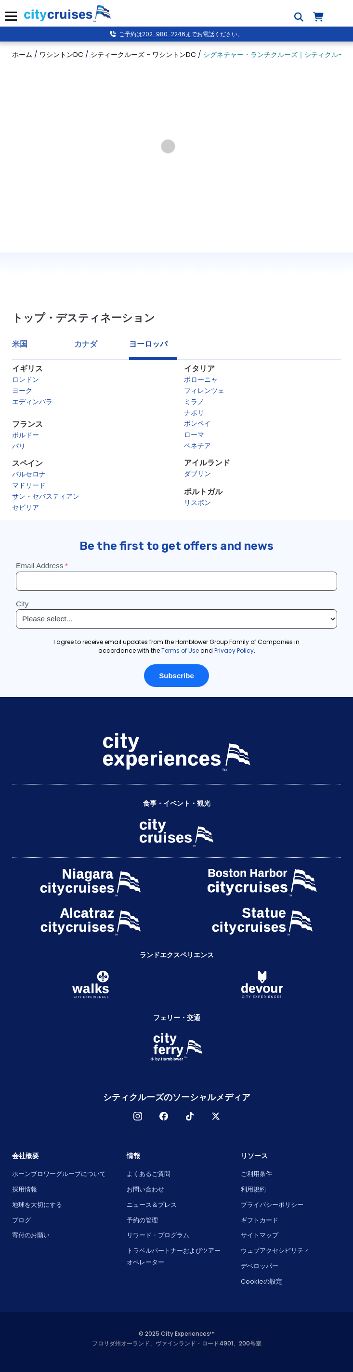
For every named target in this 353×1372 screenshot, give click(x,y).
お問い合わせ (145, 1189)
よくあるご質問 (148, 1173)
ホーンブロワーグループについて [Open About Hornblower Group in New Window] (59, 1173)
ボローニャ (201, 379)
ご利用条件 (256, 1173)
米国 (19, 344)
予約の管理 (142, 1220)
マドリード (29, 485)
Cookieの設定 (261, 1281)
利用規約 (253, 1189)
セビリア (25, 507)
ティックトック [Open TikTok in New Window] (189, 1116)
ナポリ (194, 413)
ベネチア (197, 445)
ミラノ (194, 401)
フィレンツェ (204, 390)
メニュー (10, 16)
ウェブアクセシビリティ (275, 1250)
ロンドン (25, 379)
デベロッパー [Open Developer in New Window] (259, 1266)
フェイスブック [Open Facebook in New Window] (163, 1116)
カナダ (85, 344)
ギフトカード (259, 1220)
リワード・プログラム (158, 1235)
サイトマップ (259, 1235)
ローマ (194, 434)
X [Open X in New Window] (215, 1116)
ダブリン (197, 473)
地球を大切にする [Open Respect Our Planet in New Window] (37, 1204)
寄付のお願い (31, 1235)
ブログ (21, 1220)
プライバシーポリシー (272, 1204)
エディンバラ (32, 401)
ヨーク (22, 390)
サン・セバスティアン (45, 496)
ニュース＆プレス (152, 1204)
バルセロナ (29, 474)
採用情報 (24, 1189)
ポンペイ (197, 423)
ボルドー (25, 435)
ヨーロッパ (148, 344)
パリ (19, 446)
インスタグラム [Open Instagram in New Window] (137, 1116)
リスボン (197, 502)
